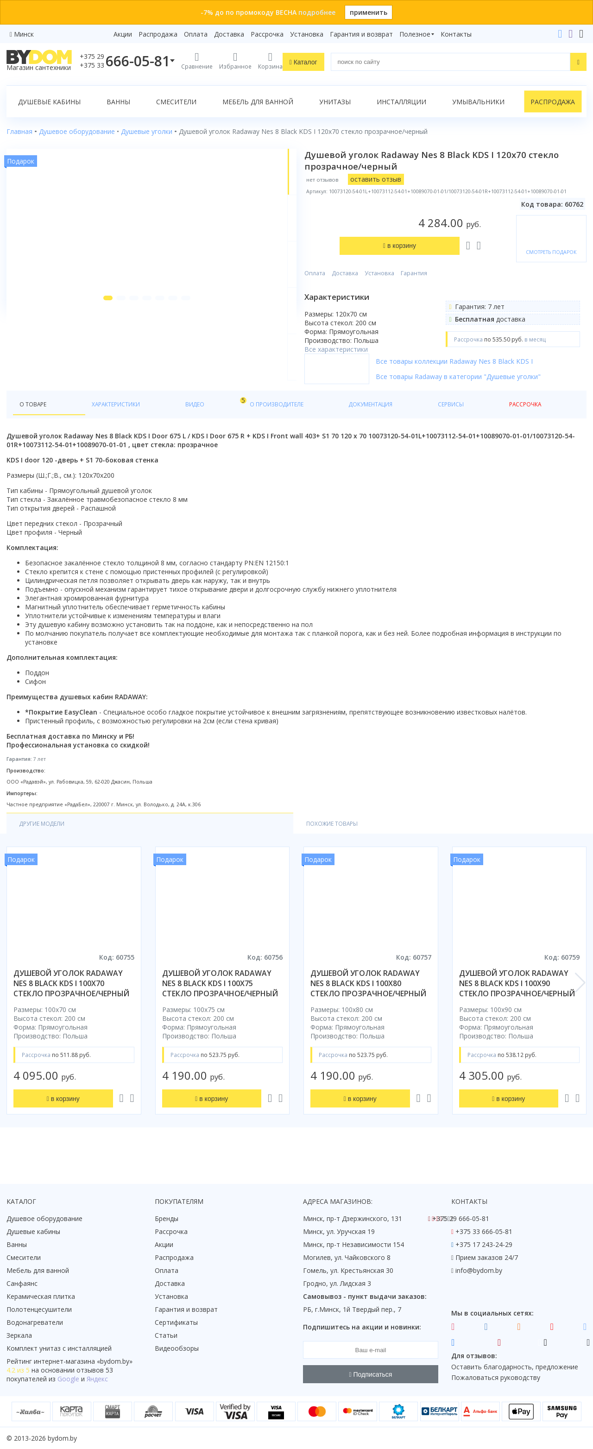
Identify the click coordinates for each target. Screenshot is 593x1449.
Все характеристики (367, 304)
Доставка (229, 34)
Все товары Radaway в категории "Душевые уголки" (489, 391)
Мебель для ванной (257, 101)
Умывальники (478, 101)
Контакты (456, 34)
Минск (24, 34)
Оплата (196, 34)
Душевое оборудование (44, 1218)
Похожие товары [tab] (132, 840)
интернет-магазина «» (83, 1361)
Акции (123, 34)
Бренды (166, 1218)
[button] (89, 371)
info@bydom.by (478, 1270)
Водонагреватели (34, 1322)
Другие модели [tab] (47, 840)
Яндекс (97, 1378)
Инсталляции (401, 101)
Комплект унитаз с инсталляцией (59, 1348)
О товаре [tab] (35, 419)
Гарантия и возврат (361, 34)
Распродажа (158, 34)
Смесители (176, 101)
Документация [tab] (279, 419)
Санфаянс (22, 1283)
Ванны (118, 101)
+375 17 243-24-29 (483, 1244)
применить (368, 12)
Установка (306, 34)
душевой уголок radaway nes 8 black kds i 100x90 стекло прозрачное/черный (517, 1001)
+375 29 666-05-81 (460, 1218)
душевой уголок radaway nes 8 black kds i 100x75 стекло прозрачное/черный (220, 1001)
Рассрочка (267, 34)
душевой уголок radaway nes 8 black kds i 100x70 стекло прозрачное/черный (71, 1001)
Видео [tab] (153, 417)
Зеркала (19, 1335)
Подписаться (370, 1374)
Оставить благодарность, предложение (514, 1366)
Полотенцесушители (39, 1309)
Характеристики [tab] (95, 419)
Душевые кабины (49, 101)
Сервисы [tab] (336, 419)
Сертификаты (176, 1322)
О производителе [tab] (207, 419)
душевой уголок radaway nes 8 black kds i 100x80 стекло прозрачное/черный (368, 1001)
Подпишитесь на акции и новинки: (362, 1326)
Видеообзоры (177, 1348)
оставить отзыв (406, 179)
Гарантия (445, 229)
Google (68, 1378)
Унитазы (335, 101)
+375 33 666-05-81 (483, 1231)
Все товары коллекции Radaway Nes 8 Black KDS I (485, 376)
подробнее (316, 12)
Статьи (166, 1335)
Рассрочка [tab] (384, 419)
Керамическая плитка (40, 1296)
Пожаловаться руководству (495, 1377)
